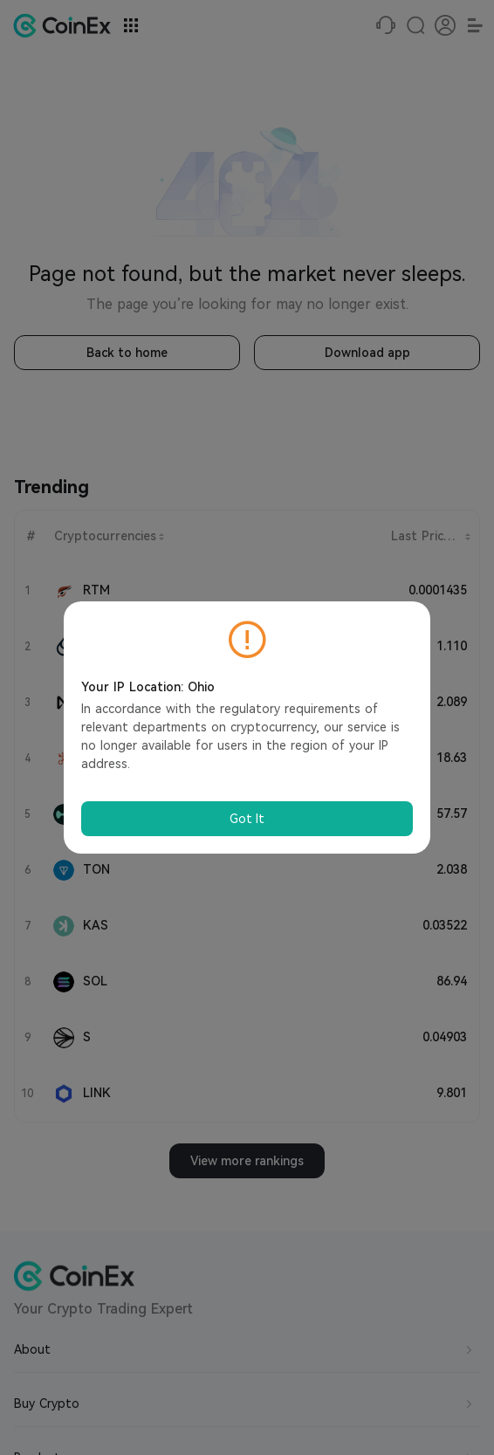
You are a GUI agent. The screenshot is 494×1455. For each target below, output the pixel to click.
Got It (247, 819)
